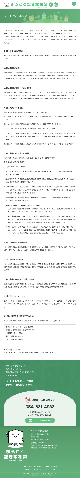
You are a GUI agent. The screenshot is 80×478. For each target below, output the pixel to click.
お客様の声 (37, 466)
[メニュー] (74, 4)
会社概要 (46, 466)
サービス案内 (27, 466)
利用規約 (52, 469)
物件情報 (54, 466)
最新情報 (28, 469)
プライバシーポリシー (40, 469)
